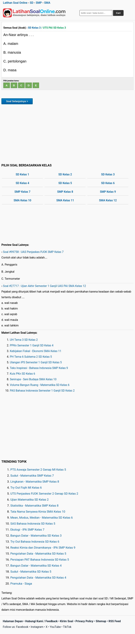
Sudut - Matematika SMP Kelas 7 (32, 475)
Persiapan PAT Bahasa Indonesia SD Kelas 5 (39, 559)
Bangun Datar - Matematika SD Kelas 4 (36, 565)
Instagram (37, 627)
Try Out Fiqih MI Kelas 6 (26, 487)
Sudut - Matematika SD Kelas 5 (30, 571)
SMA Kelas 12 (108, 200)
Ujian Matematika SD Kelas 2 (29, 499)
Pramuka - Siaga (21, 583)
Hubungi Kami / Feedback (41, 621)
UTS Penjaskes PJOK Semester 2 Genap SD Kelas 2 (44, 493)
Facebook (22, 627)
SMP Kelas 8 (65, 191)
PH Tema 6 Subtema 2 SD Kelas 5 (31, 356)
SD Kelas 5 (65, 183)
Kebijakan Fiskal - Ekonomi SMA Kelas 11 (35, 351)
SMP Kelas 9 (108, 191)
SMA (47, 2)
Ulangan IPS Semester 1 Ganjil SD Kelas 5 (36, 362)
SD (31, 2)
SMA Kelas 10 (22, 200)
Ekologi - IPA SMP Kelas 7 (27, 529)
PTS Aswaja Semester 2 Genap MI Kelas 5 (38, 469)
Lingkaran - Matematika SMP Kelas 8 (34, 481)
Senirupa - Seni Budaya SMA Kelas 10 (33, 379)
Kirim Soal (66, 621)
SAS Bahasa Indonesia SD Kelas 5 (32, 523)
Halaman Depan (13, 621)
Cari (118, 13)
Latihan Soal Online (15, 2)
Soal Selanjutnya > (17, 101)
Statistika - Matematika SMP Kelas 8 (34, 505)
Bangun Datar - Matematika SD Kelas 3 (36, 535)
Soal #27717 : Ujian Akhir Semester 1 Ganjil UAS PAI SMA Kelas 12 (44, 286)
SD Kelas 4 (22, 183)
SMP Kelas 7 (22, 191)
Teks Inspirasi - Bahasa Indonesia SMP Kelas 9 (39, 368)
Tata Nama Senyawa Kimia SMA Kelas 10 (37, 511)
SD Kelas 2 (65, 174)
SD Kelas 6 (108, 183)
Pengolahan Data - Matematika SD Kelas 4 (38, 577)
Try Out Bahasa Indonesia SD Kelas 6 (34, 541)
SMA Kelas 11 (65, 200)
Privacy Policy (84, 621)
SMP (39, 2)
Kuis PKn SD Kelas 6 (22, 373)
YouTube (55, 627)
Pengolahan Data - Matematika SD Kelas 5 (38, 553)
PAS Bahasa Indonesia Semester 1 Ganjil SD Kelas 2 (42, 390)
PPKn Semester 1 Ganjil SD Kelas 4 (31, 345)
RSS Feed (115, 621)
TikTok (67, 627)
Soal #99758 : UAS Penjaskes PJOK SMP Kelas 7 (33, 252)
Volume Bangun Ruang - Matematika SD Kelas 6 (39, 385)
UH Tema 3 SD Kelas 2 (24, 339)
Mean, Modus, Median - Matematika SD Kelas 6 (41, 517)
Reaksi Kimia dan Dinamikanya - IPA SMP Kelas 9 (42, 547)
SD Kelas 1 (22, 174)
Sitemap (101, 621)
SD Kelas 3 (34, 27)
